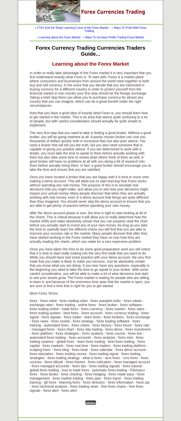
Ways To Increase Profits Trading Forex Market (114, 37)
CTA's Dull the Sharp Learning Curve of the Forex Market (73, 27)
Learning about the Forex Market (59, 37)
